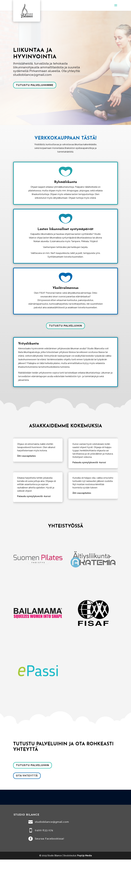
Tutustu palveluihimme (34, 85)
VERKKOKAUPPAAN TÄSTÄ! (65, 138)
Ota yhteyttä (27, 775)
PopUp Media (84, 855)
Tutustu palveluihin (65, 325)
